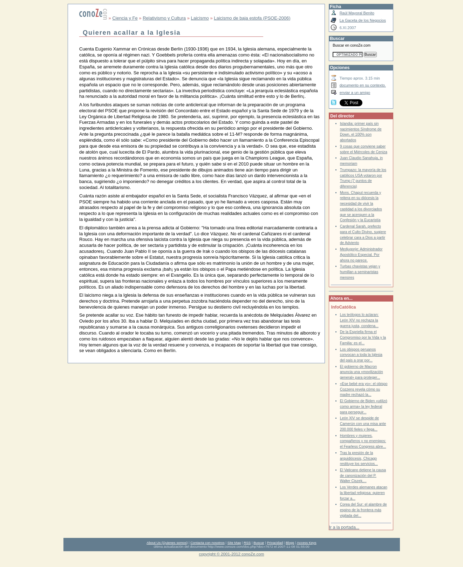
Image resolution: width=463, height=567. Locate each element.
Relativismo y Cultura (164, 18)
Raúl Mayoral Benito (357, 13)
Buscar (258, 543)
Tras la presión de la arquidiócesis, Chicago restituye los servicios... (359, 458)
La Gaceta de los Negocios (363, 20)
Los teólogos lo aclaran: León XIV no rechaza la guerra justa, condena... (359, 320)
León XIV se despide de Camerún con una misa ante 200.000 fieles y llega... (363, 423)
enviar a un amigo (355, 92)
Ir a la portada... (344, 527)
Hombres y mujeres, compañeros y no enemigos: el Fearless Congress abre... (363, 441)
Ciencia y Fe (124, 18)
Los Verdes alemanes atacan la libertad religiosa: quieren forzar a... (363, 492)
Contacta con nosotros (207, 543)
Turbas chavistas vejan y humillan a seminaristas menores (360, 271)
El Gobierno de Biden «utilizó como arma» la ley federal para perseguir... (363, 406)
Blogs (290, 543)
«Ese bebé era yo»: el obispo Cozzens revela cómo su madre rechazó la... (364, 389)
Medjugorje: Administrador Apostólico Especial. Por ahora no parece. (361, 254)
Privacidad (275, 543)
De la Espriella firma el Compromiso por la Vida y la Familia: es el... (363, 337)
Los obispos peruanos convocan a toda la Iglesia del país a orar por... (361, 354)
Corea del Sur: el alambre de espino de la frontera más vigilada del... (363, 509)
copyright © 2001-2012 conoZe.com (231, 554)
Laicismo (200, 18)
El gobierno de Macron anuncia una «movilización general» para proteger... (361, 372)
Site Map (234, 543)
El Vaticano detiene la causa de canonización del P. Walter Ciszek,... (363, 475)
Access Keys (306, 543)
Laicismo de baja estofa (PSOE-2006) (252, 18)
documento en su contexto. (363, 85)
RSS (247, 543)
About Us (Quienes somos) (167, 543)
